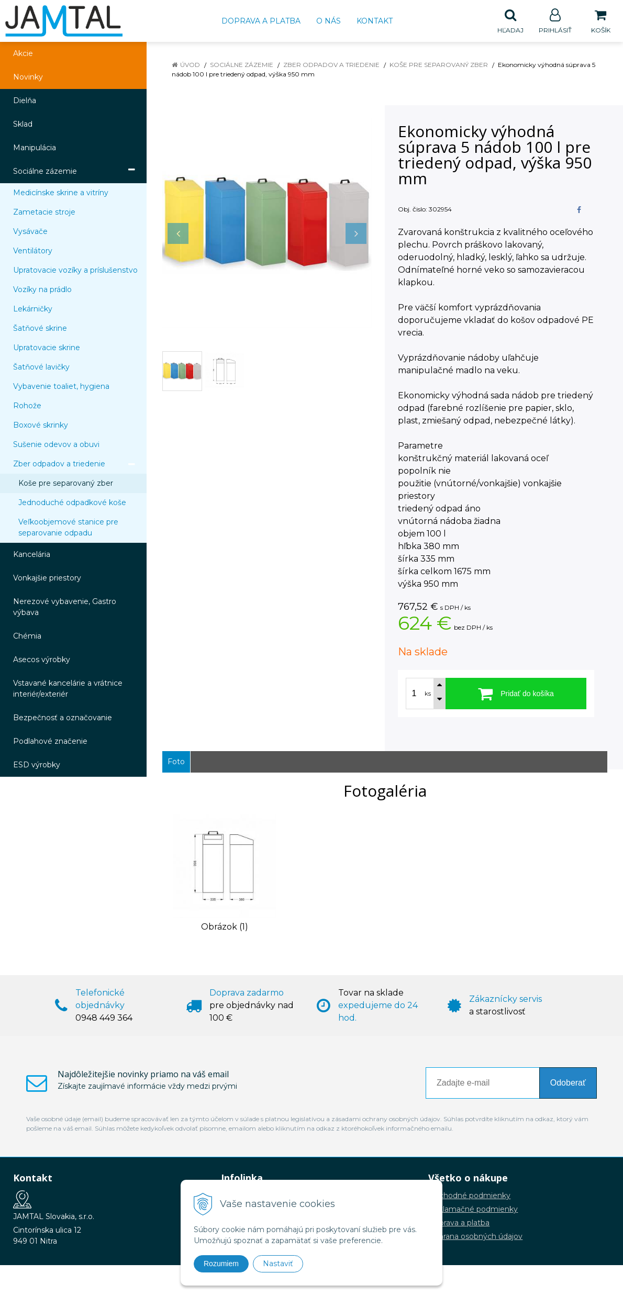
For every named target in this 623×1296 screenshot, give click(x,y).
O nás (328, 21)
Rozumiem (221, 1263)
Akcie (23, 54)
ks (428, 694)
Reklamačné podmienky (473, 1209)
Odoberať (568, 1083)
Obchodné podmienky (469, 1196)
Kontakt (375, 21)
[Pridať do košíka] (516, 694)
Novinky (28, 77)
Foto (176, 762)
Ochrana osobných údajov (475, 1237)
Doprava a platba (261, 21)
